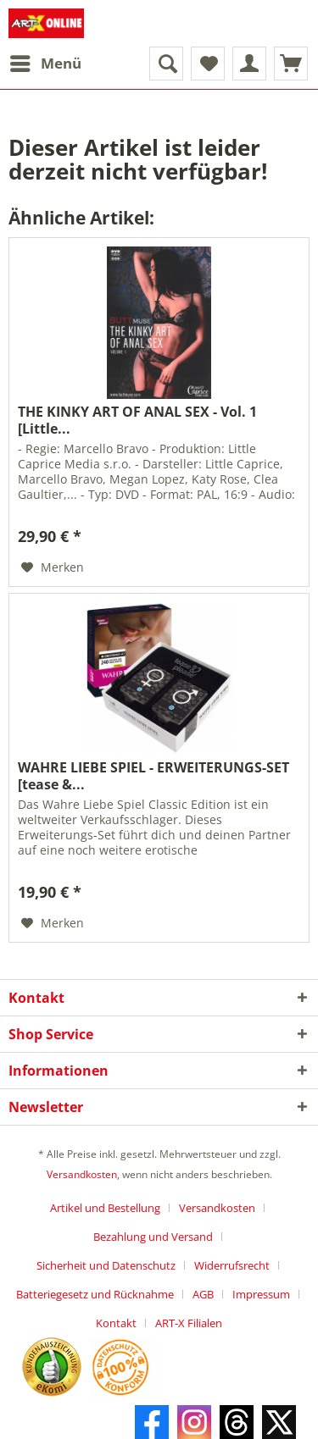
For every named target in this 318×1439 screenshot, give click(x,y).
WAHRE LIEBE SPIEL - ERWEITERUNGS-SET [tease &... (153, 776)
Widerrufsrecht (232, 1265)
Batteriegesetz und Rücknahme (95, 1294)
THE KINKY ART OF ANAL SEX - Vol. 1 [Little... (137, 420)
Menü (45, 61)
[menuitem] (45, 63)
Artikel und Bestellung (105, 1207)
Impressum (261, 1294)
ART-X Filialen (188, 1323)
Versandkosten (82, 1174)
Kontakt (116, 1323)
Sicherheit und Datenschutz (106, 1265)
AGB (203, 1294)
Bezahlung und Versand (153, 1236)
